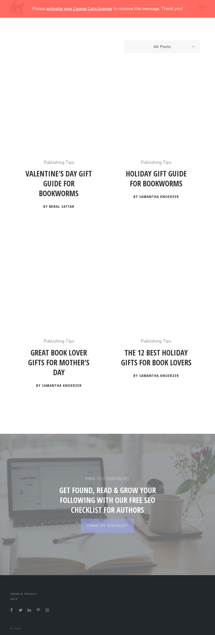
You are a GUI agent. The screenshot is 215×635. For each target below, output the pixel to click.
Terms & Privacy (23, 594)
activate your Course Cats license (79, 9)
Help (14, 599)
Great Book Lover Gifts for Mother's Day (58, 362)
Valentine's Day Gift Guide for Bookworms (59, 183)
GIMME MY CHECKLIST (107, 525)
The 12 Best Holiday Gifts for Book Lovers (156, 358)
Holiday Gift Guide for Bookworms (156, 179)
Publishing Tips (59, 162)
